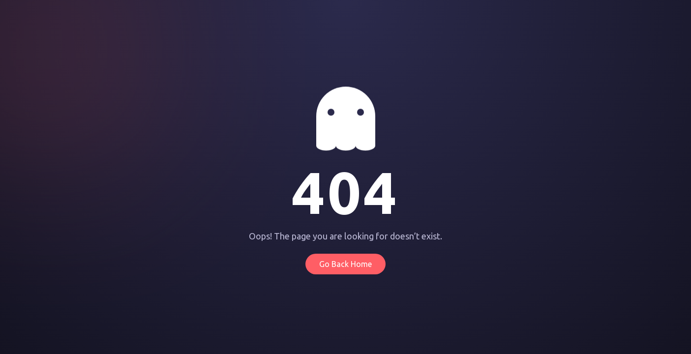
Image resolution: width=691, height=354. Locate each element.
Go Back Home (345, 264)
